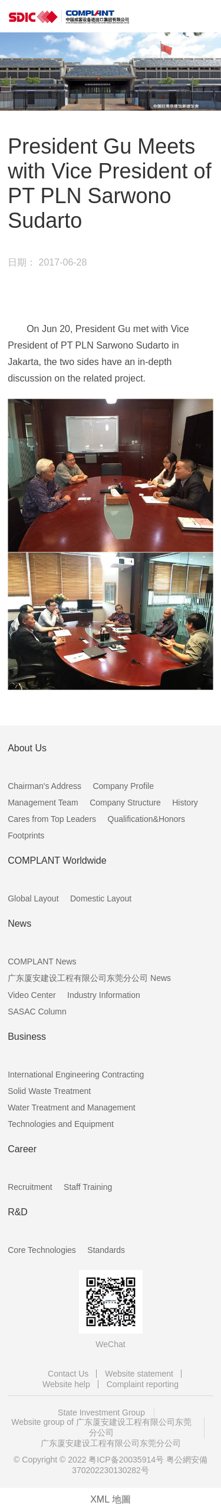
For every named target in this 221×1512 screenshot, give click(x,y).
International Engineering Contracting (76, 1074)
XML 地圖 (110, 1499)
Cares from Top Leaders (52, 819)
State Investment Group (101, 1412)
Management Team (43, 802)
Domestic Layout (100, 898)
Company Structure (125, 802)
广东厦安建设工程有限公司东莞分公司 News (89, 978)
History (185, 802)
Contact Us (68, 1373)
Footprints (26, 835)
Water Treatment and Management (72, 1107)
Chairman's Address (44, 786)
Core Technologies (42, 1250)
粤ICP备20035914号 (126, 1459)
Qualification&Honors (147, 819)
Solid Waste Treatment (49, 1091)
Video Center (31, 995)
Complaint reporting (143, 1384)
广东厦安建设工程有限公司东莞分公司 (111, 1443)
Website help (66, 1384)
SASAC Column (37, 1011)
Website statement (139, 1373)
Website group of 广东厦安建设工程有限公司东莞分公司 (101, 1427)
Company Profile (123, 786)
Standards (106, 1250)
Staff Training (88, 1187)
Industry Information (103, 995)
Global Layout (33, 898)
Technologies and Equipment (61, 1124)
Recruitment (30, 1187)
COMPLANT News (42, 961)
